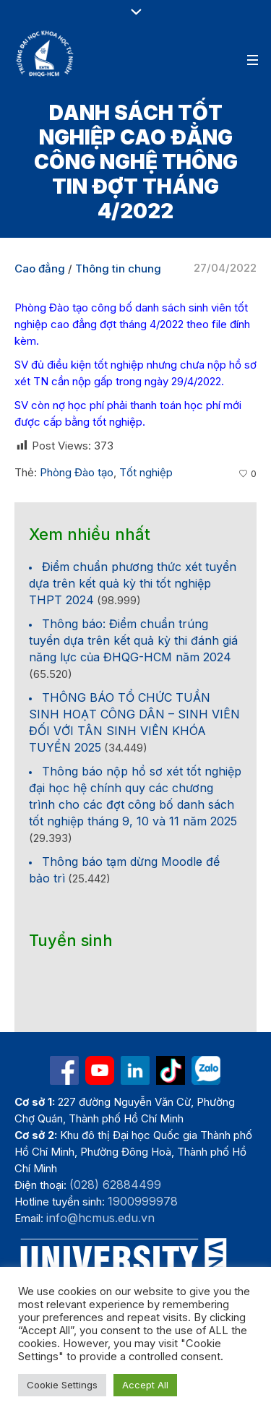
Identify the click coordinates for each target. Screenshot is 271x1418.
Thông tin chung (118, 268)
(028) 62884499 (115, 1184)
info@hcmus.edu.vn (100, 1218)
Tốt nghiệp (146, 472)
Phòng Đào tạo (76, 472)
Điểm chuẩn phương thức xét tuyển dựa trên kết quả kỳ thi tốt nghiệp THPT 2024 (132, 583)
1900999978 (143, 1201)
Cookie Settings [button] (62, 1385)
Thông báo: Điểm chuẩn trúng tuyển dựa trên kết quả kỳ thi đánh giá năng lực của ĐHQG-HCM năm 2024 (133, 640)
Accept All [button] (145, 1385)
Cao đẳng (39, 268)
